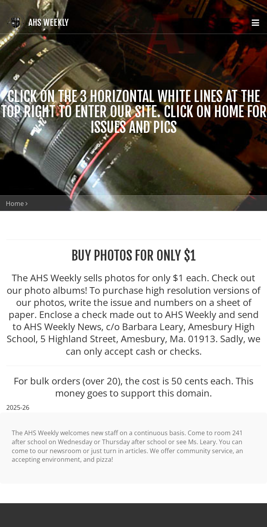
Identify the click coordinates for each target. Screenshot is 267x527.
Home (15, 203)
